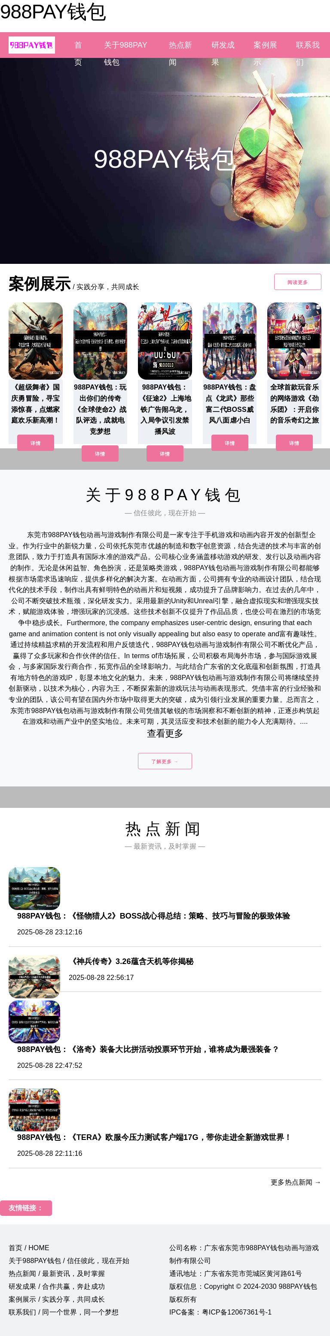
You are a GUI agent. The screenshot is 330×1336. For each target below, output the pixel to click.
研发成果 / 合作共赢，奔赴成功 (57, 1286)
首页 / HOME (29, 1247)
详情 (36, 443)
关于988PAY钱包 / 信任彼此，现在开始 (69, 1260)
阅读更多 (297, 282)
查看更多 (165, 733)
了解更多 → (165, 761)
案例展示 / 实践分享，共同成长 (57, 1299)
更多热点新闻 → (296, 1182)
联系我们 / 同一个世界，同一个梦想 (64, 1312)
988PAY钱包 (53, 11)
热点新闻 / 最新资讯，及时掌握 (57, 1273)
